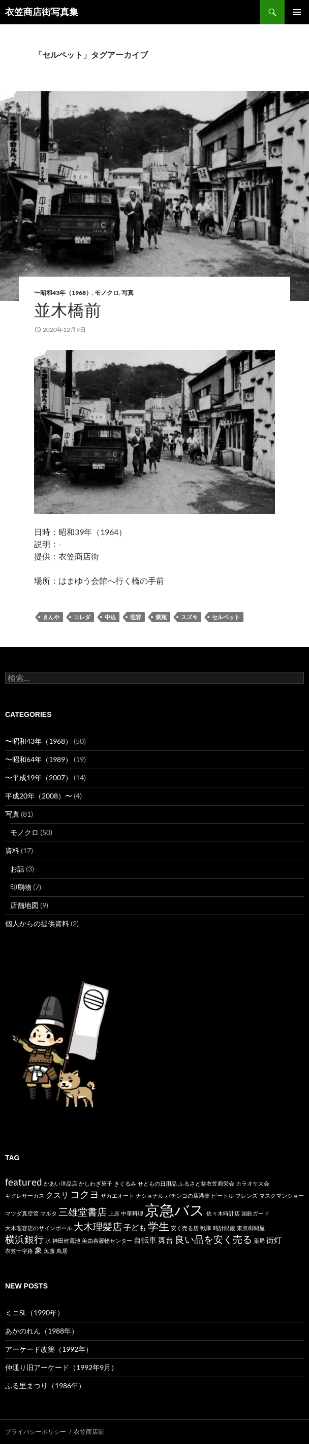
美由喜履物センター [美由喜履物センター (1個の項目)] (107, 1240)
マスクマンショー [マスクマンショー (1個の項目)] (281, 1195)
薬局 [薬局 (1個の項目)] (259, 1240)
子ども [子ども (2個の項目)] (134, 1227)
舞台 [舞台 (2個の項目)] (165, 1239)
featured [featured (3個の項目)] (23, 1182)
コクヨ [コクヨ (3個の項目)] (84, 1194)
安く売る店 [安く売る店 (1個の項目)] (185, 1228)
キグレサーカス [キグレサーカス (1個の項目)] (24, 1195)
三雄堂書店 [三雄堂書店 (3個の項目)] (82, 1212)
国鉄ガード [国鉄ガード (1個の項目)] (255, 1213)
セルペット (226, 617)
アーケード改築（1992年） (48, 1349)
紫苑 (161, 617)
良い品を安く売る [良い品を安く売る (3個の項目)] (213, 1239)
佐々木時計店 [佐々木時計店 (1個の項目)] (223, 1213)
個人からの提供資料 (37, 923)
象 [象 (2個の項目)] (38, 1250)
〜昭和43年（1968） (63, 292)
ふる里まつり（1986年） (45, 1385)
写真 (127, 292)
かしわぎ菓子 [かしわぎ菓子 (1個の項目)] (95, 1183)
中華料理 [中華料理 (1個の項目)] (132, 1213)
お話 (17, 868)
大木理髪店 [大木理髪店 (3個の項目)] (98, 1226)
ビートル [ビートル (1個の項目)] (222, 1195)
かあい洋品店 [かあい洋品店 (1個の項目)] (60, 1183)
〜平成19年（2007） (38, 777)
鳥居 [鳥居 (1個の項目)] (62, 1250)
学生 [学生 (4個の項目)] (158, 1226)
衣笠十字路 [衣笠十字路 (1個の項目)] (19, 1250)
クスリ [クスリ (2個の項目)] (57, 1194)
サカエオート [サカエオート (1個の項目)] (117, 1195)
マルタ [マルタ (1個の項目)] (48, 1213)
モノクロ (107, 292)
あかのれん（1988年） (41, 1330)
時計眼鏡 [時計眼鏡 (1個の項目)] (224, 1228)
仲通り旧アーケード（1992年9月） (61, 1367)
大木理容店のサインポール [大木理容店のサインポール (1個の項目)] (38, 1228)
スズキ (189, 617)
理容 (135, 617)
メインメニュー (297, 12)
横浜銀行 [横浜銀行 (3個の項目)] (24, 1239)
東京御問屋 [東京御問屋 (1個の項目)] (251, 1228)
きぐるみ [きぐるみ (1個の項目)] (125, 1183)
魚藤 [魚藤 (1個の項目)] (49, 1250)
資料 (12, 850)
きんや (51, 617)
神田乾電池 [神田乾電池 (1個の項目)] (66, 1240)
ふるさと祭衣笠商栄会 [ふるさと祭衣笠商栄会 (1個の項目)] (206, 1183)
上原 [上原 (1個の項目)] (113, 1213)
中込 (110, 617)
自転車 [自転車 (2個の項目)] (145, 1239)
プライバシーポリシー (35, 1431)
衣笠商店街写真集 (41, 12)
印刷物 (21, 887)
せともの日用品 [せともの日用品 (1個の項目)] (157, 1183)
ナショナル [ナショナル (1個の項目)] (150, 1195)
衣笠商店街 (89, 1431)
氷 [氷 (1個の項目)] (48, 1240)
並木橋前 (67, 309)
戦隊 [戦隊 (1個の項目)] (205, 1228)
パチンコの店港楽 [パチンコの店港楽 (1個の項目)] (187, 1195)
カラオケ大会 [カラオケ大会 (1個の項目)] (252, 1183)
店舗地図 (24, 905)
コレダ (82, 617)
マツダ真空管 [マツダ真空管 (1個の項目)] (22, 1213)
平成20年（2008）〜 (38, 795)
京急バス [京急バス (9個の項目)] (175, 1210)
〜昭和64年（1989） (38, 759)
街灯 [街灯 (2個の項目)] (274, 1239)
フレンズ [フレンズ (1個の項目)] (246, 1195)
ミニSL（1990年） (34, 1312)
